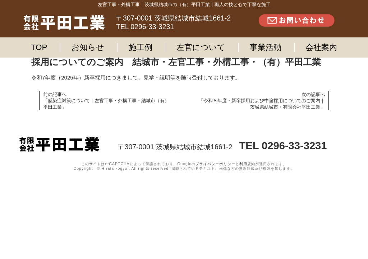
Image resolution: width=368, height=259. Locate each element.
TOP (39, 47)
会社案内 (321, 47)
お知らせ (88, 47)
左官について (200, 47)
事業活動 (265, 47)
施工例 (140, 47)
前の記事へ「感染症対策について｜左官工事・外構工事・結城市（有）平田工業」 (106, 101)
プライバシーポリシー (215, 164)
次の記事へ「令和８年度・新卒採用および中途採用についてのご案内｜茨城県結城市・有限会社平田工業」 (262, 101)
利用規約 (247, 164)
